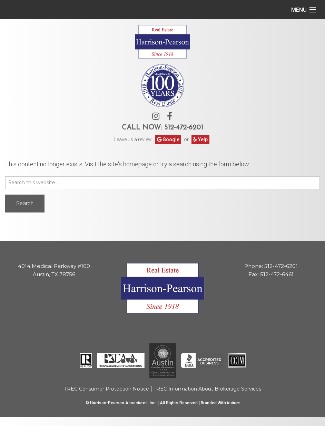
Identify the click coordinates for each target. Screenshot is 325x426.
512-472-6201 (183, 127)
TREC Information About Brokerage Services (207, 389)
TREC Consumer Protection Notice (106, 389)
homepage (137, 164)
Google (168, 139)
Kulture (233, 403)
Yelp (200, 139)
